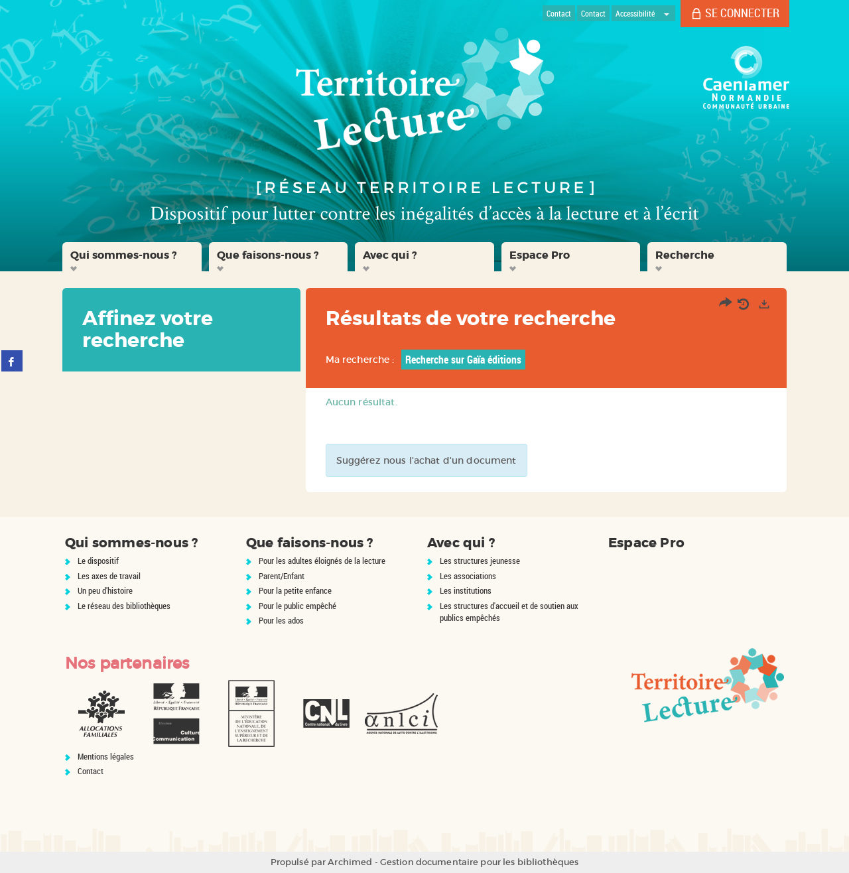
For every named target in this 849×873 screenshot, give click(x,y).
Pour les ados (281, 620)
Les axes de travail (109, 576)
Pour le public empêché (297, 606)
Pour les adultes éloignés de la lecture (322, 561)
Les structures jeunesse (480, 561)
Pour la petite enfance (295, 590)
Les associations (468, 576)
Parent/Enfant (281, 576)
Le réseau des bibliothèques (124, 606)
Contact (90, 771)
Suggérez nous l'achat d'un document (426, 460)
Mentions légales (106, 756)
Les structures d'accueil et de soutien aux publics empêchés (509, 612)
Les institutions (465, 590)
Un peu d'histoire (105, 590)
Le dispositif (98, 561)
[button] (132, 256)
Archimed (350, 862)
